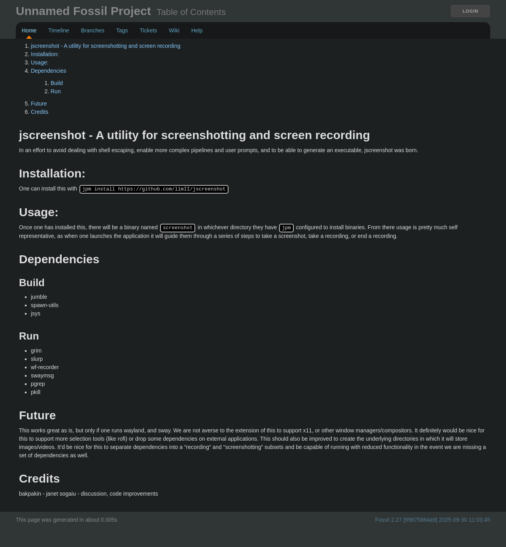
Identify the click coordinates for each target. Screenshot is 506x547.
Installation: (45, 54)
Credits (39, 112)
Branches (92, 30)
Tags (122, 30)
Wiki (174, 30)
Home (29, 30)
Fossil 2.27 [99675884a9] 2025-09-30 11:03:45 (432, 519)
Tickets (148, 30)
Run (56, 91)
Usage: (39, 62)
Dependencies (48, 71)
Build (57, 83)
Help (197, 30)
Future (39, 103)
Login (470, 11)
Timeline (58, 30)
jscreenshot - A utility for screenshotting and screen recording (105, 46)
